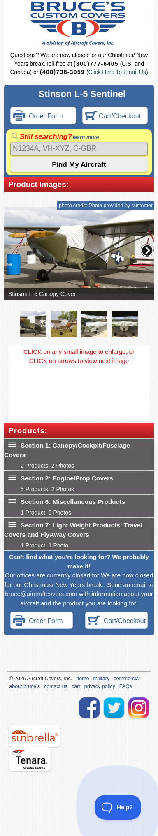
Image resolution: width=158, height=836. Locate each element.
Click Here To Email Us (117, 72)
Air (30, 678)
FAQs (125, 686)
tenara (30, 759)
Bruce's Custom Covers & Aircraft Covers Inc (79, 23)
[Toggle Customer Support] (118, 807)
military (101, 678)
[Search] (79, 148)
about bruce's (24, 686)
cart (76, 686)
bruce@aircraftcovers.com (41, 593)
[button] (147, 250)
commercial (127, 678)
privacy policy (99, 686)
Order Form (38, 116)
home (82, 678)
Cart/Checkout (113, 116)
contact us (55, 686)
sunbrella (34, 736)
